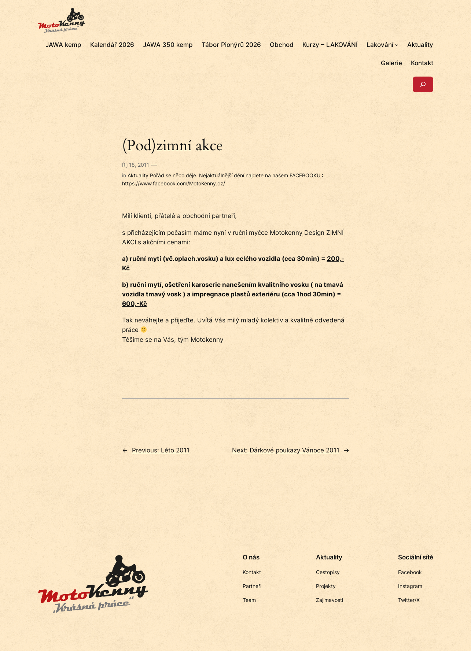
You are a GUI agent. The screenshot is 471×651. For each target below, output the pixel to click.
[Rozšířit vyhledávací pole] (423, 84)
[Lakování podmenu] (396, 45)
